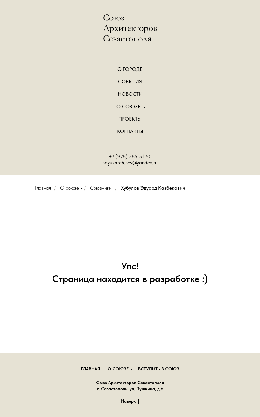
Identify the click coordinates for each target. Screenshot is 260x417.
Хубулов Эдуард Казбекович (153, 188)
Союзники (101, 188)
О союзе (69, 188)
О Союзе (129, 106)
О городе (130, 69)
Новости (130, 94)
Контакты (130, 131)
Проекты (130, 119)
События (130, 81)
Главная (43, 188)
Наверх (130, 401)
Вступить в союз (158, 368)
